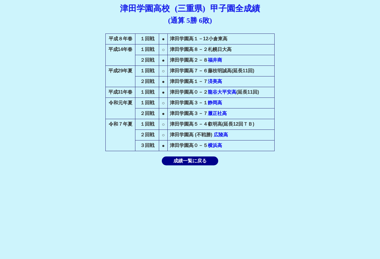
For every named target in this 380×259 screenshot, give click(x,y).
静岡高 (215, 102)
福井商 (215, 60)
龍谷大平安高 (222, 92)
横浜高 (215, 145)
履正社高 (217, 113)
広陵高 (221, 134)
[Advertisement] (190, 212)
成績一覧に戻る (190, 160)
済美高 (215, 81)
